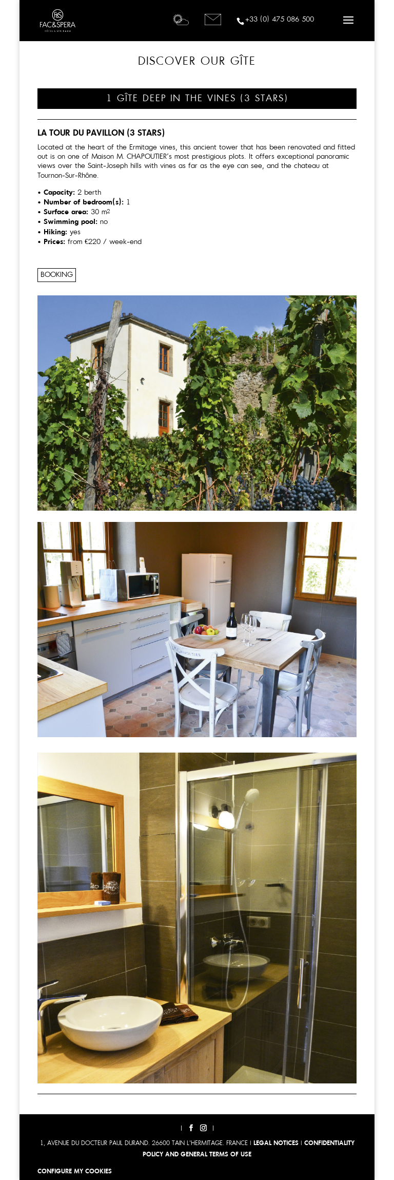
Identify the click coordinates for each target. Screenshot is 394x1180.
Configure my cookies (74, 1172)
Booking (57, 275)
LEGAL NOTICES (276, 1143)
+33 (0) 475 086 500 (279, 20)
